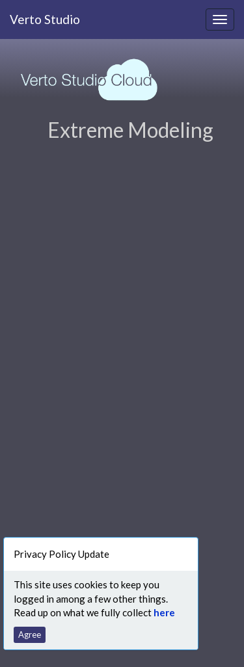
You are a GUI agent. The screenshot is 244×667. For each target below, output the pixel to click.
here (164, 612)
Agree (29, 634)
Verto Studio (45, 19)
